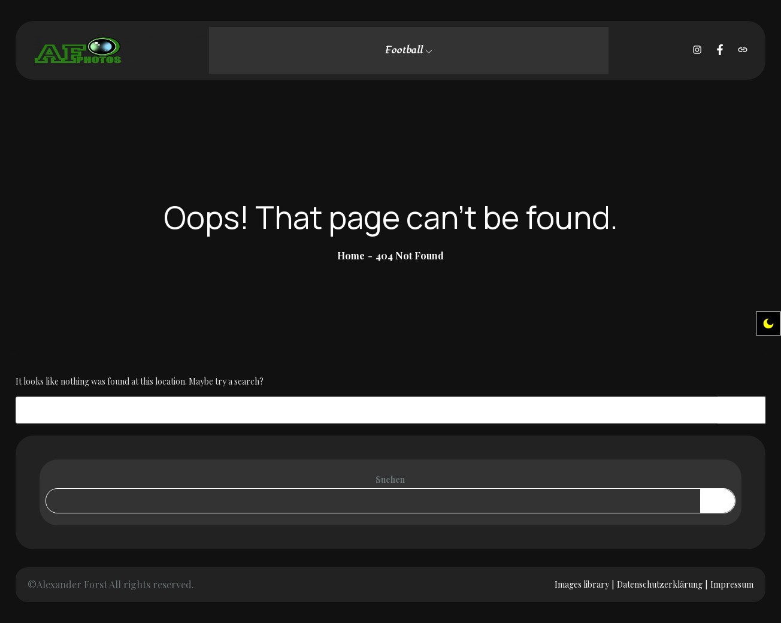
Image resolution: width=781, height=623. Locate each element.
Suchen (390, 479)
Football (408, 50)
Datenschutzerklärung (660, 584)
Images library (582, 584)
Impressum (731, 584)
